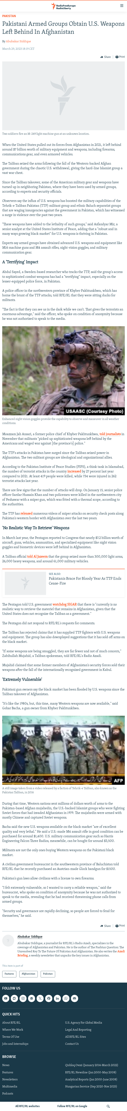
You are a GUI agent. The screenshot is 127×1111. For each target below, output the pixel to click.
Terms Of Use (10, 1036)
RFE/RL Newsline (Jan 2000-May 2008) (90, 1072)
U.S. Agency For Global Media (83, 1022)
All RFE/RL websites (27, 1106)
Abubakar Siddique (18, 41)
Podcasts (7, 1093)
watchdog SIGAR (65, 604)
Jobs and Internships (15, 1044)
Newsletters (10, 1079)
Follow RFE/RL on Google (72, 1106)
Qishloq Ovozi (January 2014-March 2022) (91, 1065)
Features (7, 1072)
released (26, 514)
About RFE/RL (11, 1022)
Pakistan (9, 16)
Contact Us (72, 1044)
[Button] (105, 57)
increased (74, 471)
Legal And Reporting (78, 1029)
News (5, 1065)
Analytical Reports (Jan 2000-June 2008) (91, 1079)
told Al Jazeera (37, 557)
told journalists (110, 434)
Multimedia (9, 1086)
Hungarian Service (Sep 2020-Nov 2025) (91, 1086)
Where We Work (12, 1029)
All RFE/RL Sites (75, 1036)
